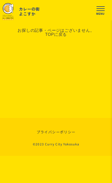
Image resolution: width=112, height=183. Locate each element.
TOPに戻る (56, 34)
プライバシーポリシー (56, 131)
